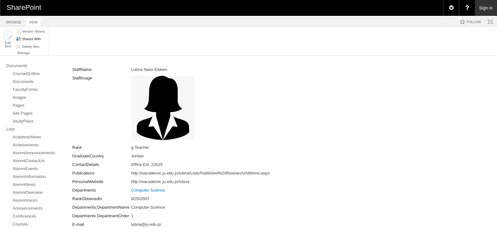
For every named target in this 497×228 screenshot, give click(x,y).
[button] (8, 39)
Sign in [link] (486, 7)
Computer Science (148, 190)
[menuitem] (451, 8)
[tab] (14, 21)
